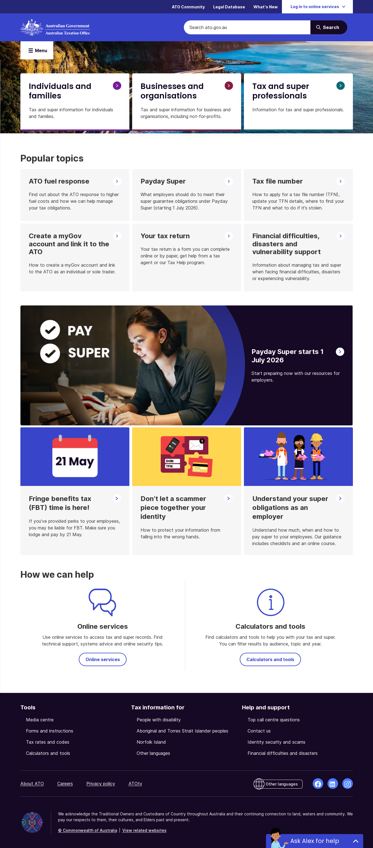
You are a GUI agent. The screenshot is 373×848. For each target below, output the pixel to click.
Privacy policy (100, 783)
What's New (265, 6)
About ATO (32, 783)
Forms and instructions (49, 731)
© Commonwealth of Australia (87, 830)
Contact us (259, 731)
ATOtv (135, 783)
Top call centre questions (274, 719)
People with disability (159, 719)
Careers (65, 783)
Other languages (153, 753)
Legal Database (229, 6)
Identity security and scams (276, 742)
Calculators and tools (270, 659)
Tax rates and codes (47, 742)
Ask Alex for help (314, 841)
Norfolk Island (151, 742)
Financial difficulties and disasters (283, 753)
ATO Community (188, 6)
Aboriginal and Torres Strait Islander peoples (182, 731)
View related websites (144, 830)
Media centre (40, 719)
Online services (102, 659)
